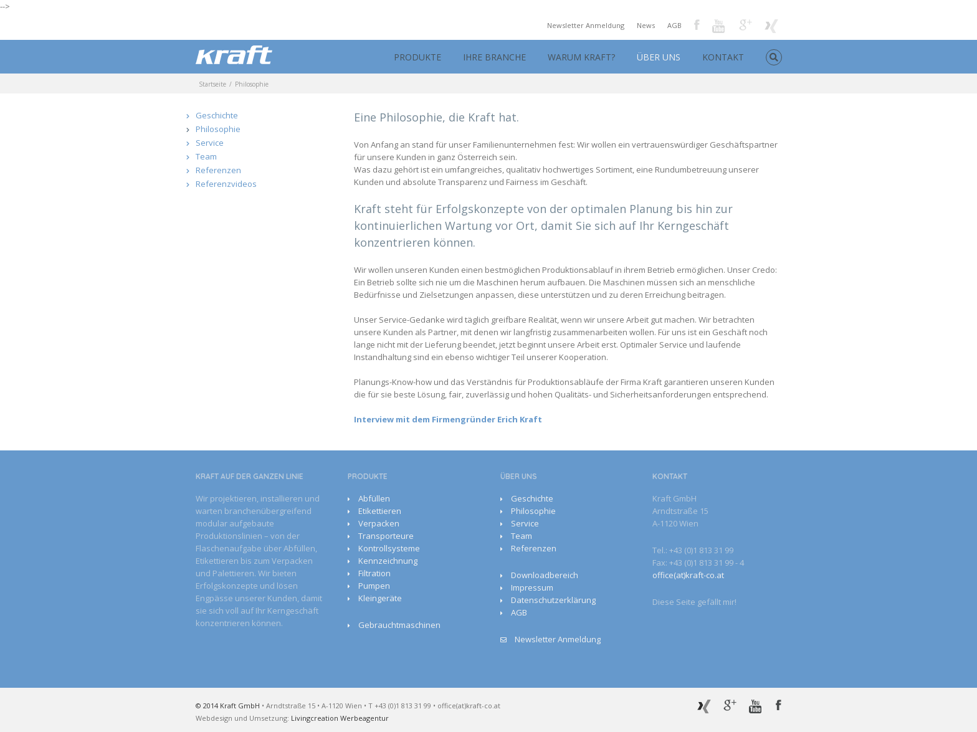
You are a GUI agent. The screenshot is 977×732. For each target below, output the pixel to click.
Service (210, 142)
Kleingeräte (380, 598)
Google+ (745, 25)
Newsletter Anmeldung (585, 25)
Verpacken (378, 523)
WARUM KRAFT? (581, 57)
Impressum (532, 587)
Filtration (374, 573)
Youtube (719, 27)
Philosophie (218, 129)
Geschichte (217, 115)
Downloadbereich (544, 575)
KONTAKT (723, 57)
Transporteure (386, 535)
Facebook (697, 24)
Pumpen (374, 585)
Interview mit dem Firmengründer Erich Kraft (448, 419)
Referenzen (218, 170)
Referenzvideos (226, 183)
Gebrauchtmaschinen (399, 624)
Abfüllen (374, 498)
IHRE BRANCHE (494, 57)
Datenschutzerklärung (553, 600)
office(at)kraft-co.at (688, 575)
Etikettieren (379, 510)
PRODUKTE (417, 57)
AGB (674, 25)
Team (206, 156)
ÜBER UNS (658, 57)
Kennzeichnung (387, 560)
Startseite (212, 84)
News (646, 25)
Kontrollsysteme (389, 548)
